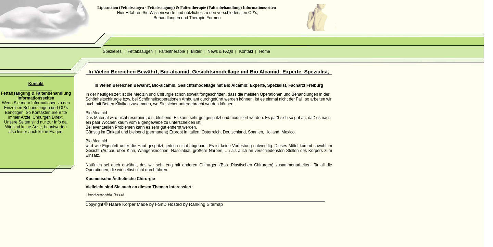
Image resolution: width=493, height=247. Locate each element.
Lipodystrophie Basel (105, 195)
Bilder (196, 51)
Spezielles (112, 51)
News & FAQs (220, 51)
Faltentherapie (171, 51)
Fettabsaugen (140, 51)
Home (264, 51)
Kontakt (246, 51)
